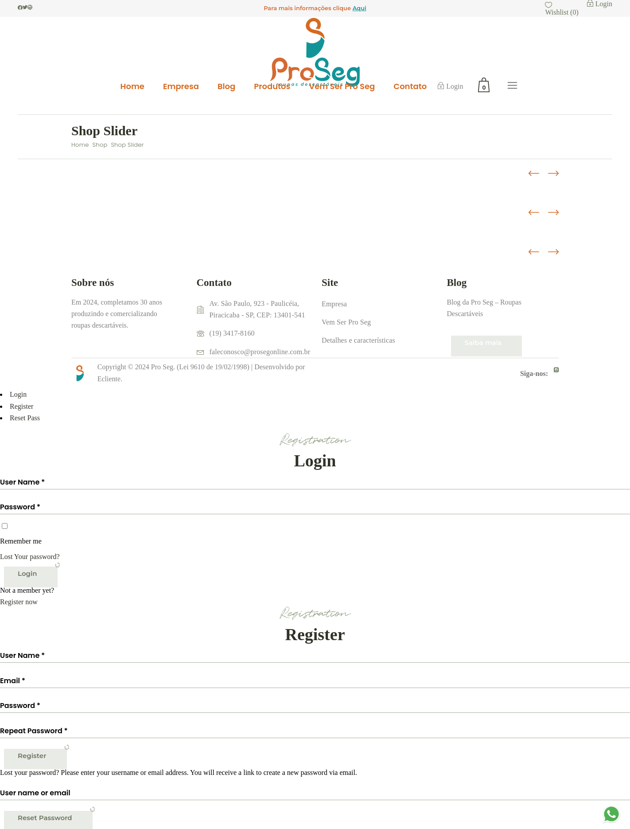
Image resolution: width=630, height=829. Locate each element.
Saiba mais (483, 342)
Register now (19, 602)
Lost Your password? (30, 556)
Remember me (21, 541)
